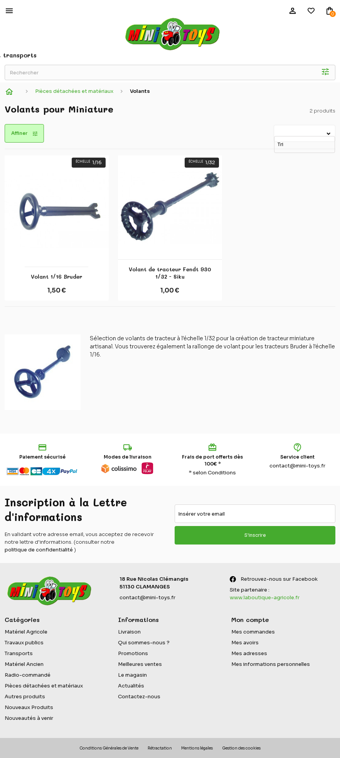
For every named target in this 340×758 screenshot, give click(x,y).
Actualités (131, 685)
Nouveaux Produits (29, 707)
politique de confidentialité (39, 549)
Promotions (133, 653)
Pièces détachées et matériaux (44, 685)
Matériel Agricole (26, 632)
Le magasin (132, 675)
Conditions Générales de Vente (108, 748)
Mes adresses (249, 653)
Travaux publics (24, 642)
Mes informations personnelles (270, 664)
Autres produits (25, 696)
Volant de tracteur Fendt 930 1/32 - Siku (170, 273)
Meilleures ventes (140, 664)
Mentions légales (197, 748)
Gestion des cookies (241, 748)
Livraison (129, 632)
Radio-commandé (27, 675)
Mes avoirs (245, 642)
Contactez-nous (139, 696)
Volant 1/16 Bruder (56, 276)
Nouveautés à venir (29, 718)
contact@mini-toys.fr (297, 465)
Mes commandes (253, 632)
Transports (19, 653)
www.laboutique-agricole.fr (265, 597)
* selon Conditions (212, 472)
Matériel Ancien (24, 664)
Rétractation (160, 748)
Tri (275, 129)
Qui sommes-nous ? (144, 642)
